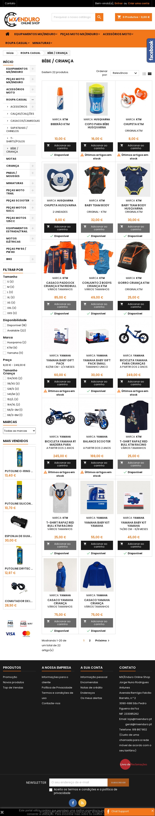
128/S (13, 389)
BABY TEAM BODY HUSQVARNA (133, 207)
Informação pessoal (94, 677)
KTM (12, 348)
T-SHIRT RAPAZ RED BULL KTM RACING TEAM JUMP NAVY (134, 444)
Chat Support (120, 811)
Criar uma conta (138, 3)
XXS (12, 313)
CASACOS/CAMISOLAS (23, 121)
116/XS (13, 383)
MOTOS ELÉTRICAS (13, 240)
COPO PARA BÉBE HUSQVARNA (97, 125)
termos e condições (82, 789)
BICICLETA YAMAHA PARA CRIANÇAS (133, 362)
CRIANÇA (12, 166)
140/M (13, 394)
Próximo (102, 640)
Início (8, 62)
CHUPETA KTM (134, 124)
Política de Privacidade (57, 687)
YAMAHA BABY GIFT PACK (60, 362)
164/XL (13, 404)
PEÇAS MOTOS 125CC (16, 219)
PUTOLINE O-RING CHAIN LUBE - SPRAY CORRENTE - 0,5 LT (19, 471)
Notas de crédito (92, 687)
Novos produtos (13, 682)
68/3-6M (14, 415)
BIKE (9, 259)
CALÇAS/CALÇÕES (22, 114)
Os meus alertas (91, 698)
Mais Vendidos (15, 441)
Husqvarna (16, 342)
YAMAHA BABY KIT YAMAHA (97, 524)
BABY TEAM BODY (97, 205)
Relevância (125, 73)
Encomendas (89, 682)
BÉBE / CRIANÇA (12, 150)
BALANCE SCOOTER (97, 441)
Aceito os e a (85, 791)
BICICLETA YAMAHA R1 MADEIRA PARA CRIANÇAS (60, 444)
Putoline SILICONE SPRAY (19, 503)
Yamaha (15, 353)
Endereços (88, 693)
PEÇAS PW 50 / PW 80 (16, 250)
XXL (11, 308)
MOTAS (11, 159)
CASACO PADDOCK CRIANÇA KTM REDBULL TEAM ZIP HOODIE (60, 286)
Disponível (16, 325)
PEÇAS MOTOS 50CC (16, 209)
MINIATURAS (41, 43)
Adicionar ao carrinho (58, 147)
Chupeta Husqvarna (60, 205)
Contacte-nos (51, 703)
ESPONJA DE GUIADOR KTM (19, 536)
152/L (12, 399)
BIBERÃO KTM (60, 124)
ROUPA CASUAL (16, 43)
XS (11, 303)
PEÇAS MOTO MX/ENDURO (79, 34)
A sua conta (92, 667)
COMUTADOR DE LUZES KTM (19, 601)
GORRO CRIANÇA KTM (133, 283)
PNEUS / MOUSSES (13, 174)
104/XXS (14, 378)
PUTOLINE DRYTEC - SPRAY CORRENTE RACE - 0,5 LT (19, 568)
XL (11, 297)
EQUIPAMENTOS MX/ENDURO (35, 34)
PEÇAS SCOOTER (17, 200)
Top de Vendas (13, 687)
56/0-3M (14, 410)
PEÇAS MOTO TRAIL (15, 191)
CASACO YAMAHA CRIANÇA (60, 601)
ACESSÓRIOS (18, 107)
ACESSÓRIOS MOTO (117, 34)
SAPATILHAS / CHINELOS (16, 129)
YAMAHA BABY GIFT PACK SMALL (97, 362)
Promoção (10, 677)
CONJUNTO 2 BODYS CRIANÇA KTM (97, 284)
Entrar (119, 3)
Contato (10, 3)
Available (16, 330)
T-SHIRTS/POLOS (15, 139)
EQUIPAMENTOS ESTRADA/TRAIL (17, 229)
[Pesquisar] (77, 17)
